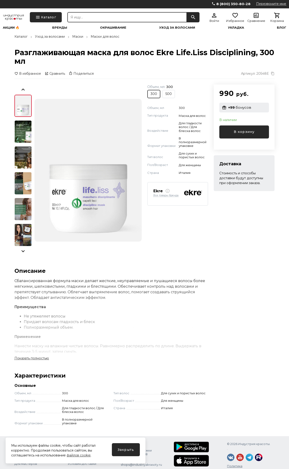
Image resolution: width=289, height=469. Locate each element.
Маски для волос (105, 36)
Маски (77, 36)
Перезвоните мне (271, 3)
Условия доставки (82, 464)
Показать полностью (31, 358)
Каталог (21, 36)
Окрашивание (113, 27)
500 (168, 94)
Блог (281, 27)
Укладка (236, 27)
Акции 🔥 (11, 27)
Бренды (59, 27)
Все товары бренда (166, 195)
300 (154, 94)
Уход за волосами (177, 27)
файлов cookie (79, 455)
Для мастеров (25, 464)
